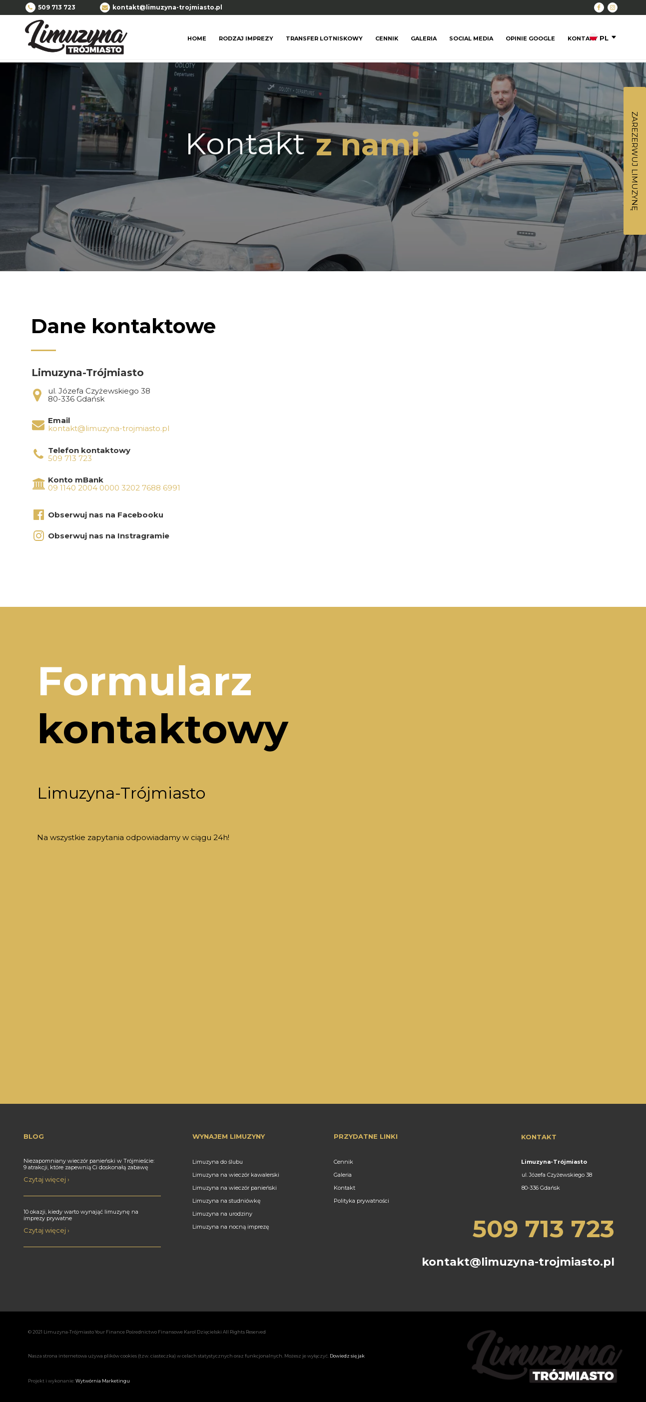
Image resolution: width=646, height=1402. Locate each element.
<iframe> (483, 427)
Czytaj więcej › (46, 1179)
